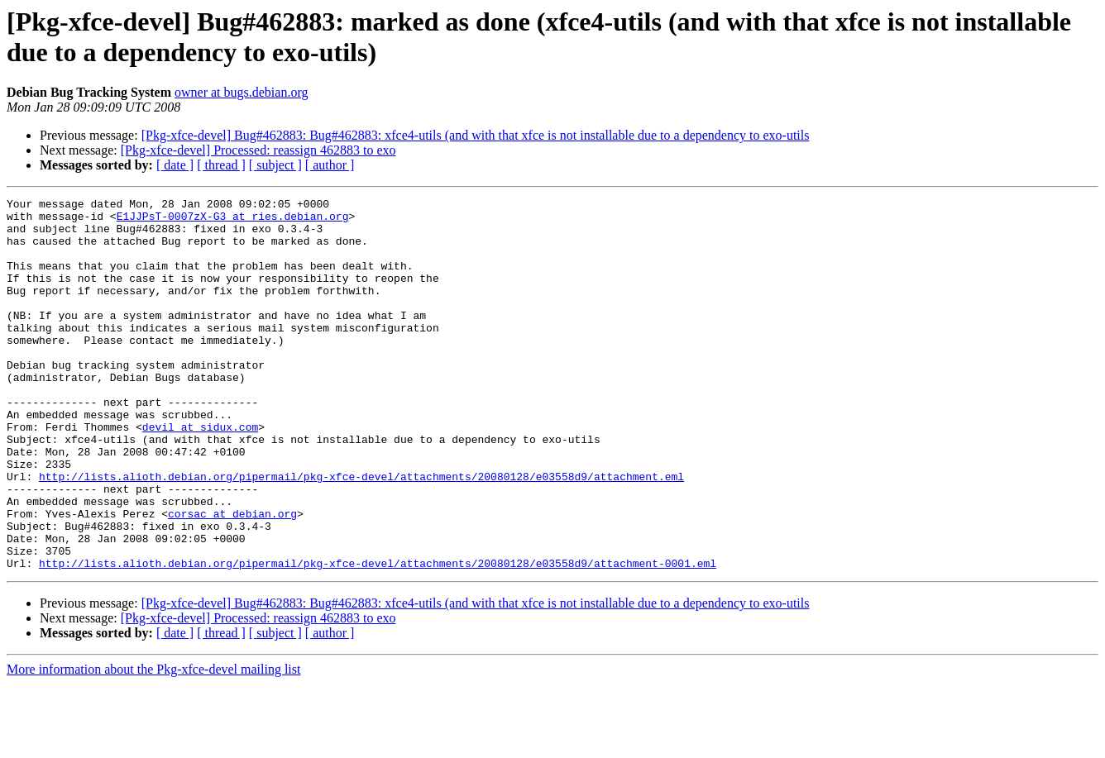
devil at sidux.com (200, 473)
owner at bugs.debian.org (241, 92)
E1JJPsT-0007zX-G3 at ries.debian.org (233, 220)
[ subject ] (275, 165)
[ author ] (330, 165)
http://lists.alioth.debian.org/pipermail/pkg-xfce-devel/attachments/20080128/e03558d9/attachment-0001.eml (377, 637)
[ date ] (175, 165)
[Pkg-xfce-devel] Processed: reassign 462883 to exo (258, 150)
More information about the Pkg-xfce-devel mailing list (153, 744)
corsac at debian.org (232, 577)
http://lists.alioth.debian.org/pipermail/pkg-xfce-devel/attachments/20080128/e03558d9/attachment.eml (361, 533)
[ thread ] (221, 165)
